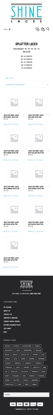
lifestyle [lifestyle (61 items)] (36, 367)
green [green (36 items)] (23, 359)
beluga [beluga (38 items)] (38, 350)
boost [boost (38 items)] (15, 354)
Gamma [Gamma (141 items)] (7, 359)
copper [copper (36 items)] (35, 354)
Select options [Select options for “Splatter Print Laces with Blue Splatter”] (11, 231)
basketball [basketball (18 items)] (28, 350)
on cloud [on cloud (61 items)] (24, 371)
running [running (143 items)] (41, 376)
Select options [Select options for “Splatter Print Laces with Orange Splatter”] (11, 196)
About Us (7, 310)
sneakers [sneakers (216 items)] (34, 380)
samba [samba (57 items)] (7, 380)
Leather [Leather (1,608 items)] (26, 367)
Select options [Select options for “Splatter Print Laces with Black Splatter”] (36, 231)
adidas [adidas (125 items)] (37, 346)
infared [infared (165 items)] (32, 359)
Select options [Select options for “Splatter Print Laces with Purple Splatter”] (36, 196)
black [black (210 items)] (7, 354)
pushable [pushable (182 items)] (15, 376)
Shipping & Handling (11, 317)
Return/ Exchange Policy (12, 325)
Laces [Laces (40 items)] (18, 367)
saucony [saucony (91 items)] (16, 380)
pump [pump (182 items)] (7, 376)
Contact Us (8, 314)
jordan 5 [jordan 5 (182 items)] (17, 363)
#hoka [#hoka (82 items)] (7, 346)
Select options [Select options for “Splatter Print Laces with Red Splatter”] (36, 124)
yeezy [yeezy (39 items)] (27, 384)
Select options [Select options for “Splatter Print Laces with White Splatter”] (11, 124)
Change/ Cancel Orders (12, 321)
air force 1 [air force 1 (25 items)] (9, 350)
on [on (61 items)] (6, 371)
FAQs (5, 332)
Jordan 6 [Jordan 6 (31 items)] (28, 363)
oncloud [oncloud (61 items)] (14, 371)
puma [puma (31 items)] (43, 371)
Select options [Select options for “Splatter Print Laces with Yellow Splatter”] (36, 160)
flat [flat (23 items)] (42, 354)
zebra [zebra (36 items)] (34, 384)
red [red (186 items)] (24, 376)
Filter (11, 78)
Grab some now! (35, 293)
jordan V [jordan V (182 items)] (38, 363)
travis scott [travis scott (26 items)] (9, 384)
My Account (8, 307)
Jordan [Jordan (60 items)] (8, 363)
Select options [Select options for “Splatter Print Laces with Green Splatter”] (11, 160)
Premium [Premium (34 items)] (35, 371)
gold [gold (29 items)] (15, 359)
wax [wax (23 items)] (19, 384)
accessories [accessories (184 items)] (26, 346)
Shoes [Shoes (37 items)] (25, 380)
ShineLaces (19, 409)
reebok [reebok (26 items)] (32, 376)
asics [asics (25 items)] (18, 350)
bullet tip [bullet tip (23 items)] (25, 354)
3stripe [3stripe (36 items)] (16, 346)
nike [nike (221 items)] (44, 367)
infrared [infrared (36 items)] (41, 359)
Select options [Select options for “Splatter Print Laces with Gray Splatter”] (11, 267)
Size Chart (7, 328)
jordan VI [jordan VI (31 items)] (8, 367)
